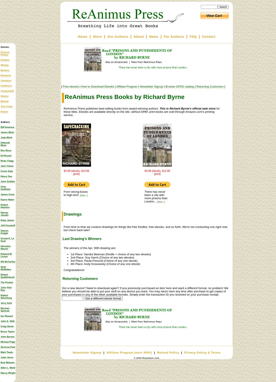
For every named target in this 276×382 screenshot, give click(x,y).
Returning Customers (210, 86)
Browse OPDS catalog (179, 86)
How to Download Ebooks (97, 86)
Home (83, 36)
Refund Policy (168, 352)
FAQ (193, 36)
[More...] (84, 195)
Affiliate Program (126, 86)
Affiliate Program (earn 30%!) (129, 352)
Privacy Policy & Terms (202, 352)
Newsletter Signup (151, 86)
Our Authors (117, 36)
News (153, 36)
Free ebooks (71, 86)
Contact (209, 36)
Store (97, 36)
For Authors (174, 36)
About (139, 36)
